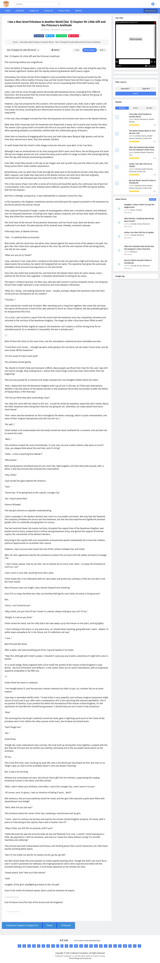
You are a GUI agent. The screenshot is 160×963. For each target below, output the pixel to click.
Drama (139, 224)
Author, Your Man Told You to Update (139, 232)
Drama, (144, 136)
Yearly (135, 108)
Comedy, (137, 136)
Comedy (139, 210)
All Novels (66, 925)
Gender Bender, (140, 152)
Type (146, 89)
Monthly (122, 108)
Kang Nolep (86, 958)
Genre (125, 89)
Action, (137, 119)
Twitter (49, 36)
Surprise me (150, 11)
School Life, (147, 138)
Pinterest (73, 36)
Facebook (38, 36)
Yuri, (130, 155)
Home (50, 925)
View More (152, 199)
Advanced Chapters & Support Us (22, 925)
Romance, (139, 138)
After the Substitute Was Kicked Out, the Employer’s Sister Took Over (141, 149)
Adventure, (144, 119)
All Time (149, 108)
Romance (146, 224)
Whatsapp (61, 36)
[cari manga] (59, 4)
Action (132, 210)
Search (135, 94)
